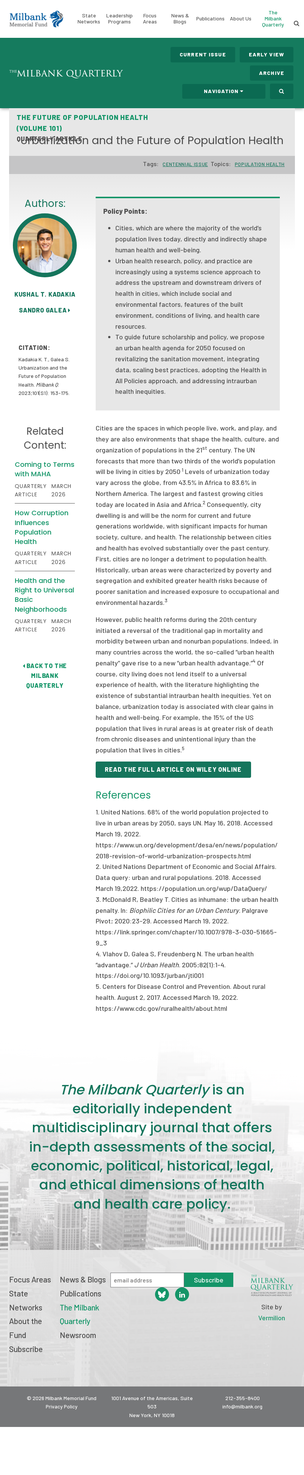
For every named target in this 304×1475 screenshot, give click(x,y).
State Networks (89, 18)
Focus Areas (150, 18)
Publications (210, 19)
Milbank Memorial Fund (36, 19)
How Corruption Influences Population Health (41, 527)
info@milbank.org (242, 1406)
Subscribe (26, 1349)
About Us (240, 19)
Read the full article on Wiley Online (173, 769)
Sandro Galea (45, 310)
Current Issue (203, 54)
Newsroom (78, 1335)
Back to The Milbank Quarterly (45, 675)
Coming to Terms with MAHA (44, 469)
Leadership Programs (119, 18)
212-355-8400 (242, 1398)
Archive (271, 73)
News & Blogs (180, 18)
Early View (266, 54)
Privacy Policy (62, 1406)
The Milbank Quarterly (273, 18)
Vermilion (271, 1317)
